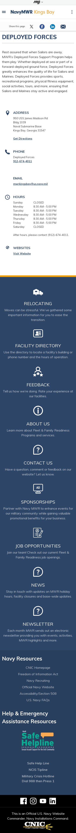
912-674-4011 (22, 161)
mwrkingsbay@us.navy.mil (30, 183)
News (38, 585)
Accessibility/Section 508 (38, 693)
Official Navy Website (38, 687)
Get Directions (22, 138)
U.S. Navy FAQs (38, 700)
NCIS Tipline (38, 770)
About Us (38, 424)
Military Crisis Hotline (38, 776)
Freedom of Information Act (38, 674)
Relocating (38, 303)
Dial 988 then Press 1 (38, 781)
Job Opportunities (38, 546)
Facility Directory (38, 345)
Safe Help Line (38, 763)
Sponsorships (38, 502)
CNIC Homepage (38, 668)
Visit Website (22, 253)
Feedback (38, 385)
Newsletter (38, 624)
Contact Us (38, 463)
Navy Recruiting (38, 681)
